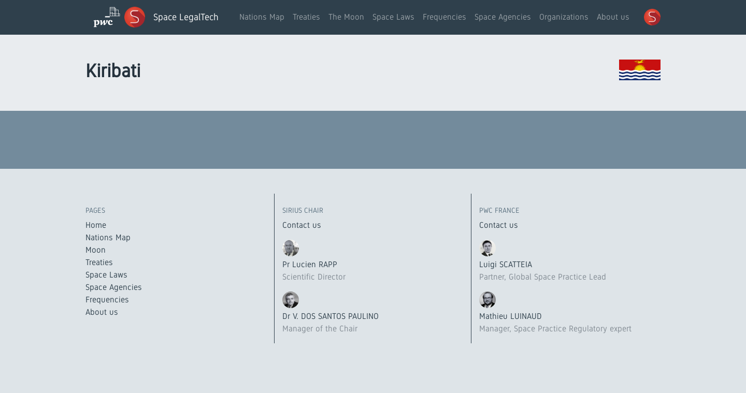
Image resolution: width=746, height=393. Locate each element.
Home (95, 225)
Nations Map (261, 17)
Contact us (301, 225)
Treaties (306, 17)
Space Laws (393, 17)
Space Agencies (503, 17)
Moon (95, 250)
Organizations (564, 17)
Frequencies (444, 17)
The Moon (346, 17)
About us (613, 17)
